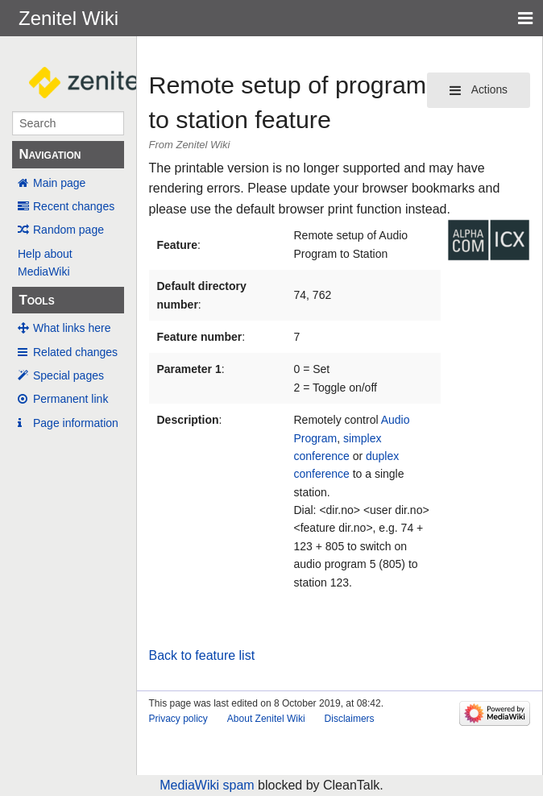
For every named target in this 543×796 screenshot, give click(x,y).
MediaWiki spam (207, 785)
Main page (59, 182)
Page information (75, 423)
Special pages (68, 375)
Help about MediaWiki (45, 262)
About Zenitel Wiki (266, 718)
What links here (71, 327)
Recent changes (73, 206)
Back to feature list (202, 655)
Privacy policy (178, 718)
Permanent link (70, 398)
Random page (68, 229)
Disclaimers (350, 718)
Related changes (75, 352)
